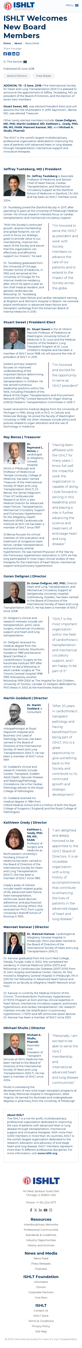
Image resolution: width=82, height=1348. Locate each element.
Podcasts (41, 1269)
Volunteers (41, 1282)
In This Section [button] (15, 62)
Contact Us (41, 1310)
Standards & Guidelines (41, 1235)
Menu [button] (72, 5)
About (18, 43)
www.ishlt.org (47, 1153)
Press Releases (41, 1263)
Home (7, 43)
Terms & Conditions (41, 1321)
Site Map (41, 1331)
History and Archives (41, 1245)
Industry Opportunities (41, 1240)
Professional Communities (41, 1229)
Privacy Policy (41, 1326)
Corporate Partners (41, 1292)
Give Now (41, 1297)
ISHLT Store (41, 1315)
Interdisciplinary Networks (41, 1224)
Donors (41, 1287)
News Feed (41, 1258)
